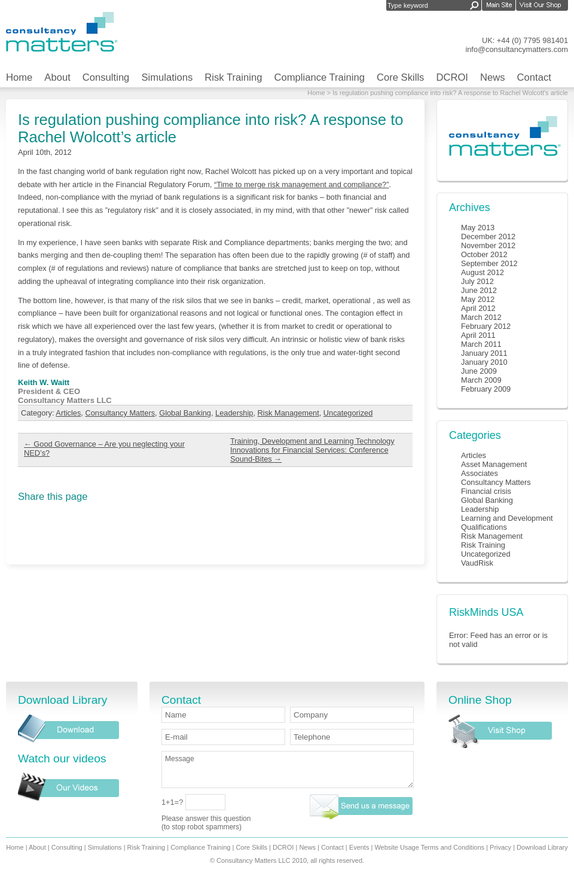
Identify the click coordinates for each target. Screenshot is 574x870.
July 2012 (477, 281)
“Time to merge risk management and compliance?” (301, 184)
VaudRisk (477, 562)
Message (287, 769)
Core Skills (400, 77)
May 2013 (477, 227)
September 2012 (489, 263)
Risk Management (288, 412)
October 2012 (484, 254)
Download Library (542, 847)
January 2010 (484, 362)
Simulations (167, 77)
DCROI (452, 77)
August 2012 (482, 272)
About (57, 77)
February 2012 (486, 326)
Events (359, 847)
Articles (68, 412)
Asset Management (494, 464)
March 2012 (481, 317)
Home (19, 77)
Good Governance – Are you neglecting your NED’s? (104, 448)
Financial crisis (486, 491)
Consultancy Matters (120, 412)
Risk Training (233, 77)
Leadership (234, 412)
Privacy (500, 847)
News (492, 77)
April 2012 (478, 308)
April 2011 (478, 335)
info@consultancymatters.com (516, 49)
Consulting (106, 77)
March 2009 (481, 380)
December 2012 (488, 236)
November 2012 (488, 245)
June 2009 (479, 371)
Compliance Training (319, 77)
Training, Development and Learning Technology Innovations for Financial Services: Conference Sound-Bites (312, 449)
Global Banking (185, 412)
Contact (534, 77)
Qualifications (484, 527)
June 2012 (479, 290)
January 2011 (484, 353)
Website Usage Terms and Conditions (429, 847)
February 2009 (486, 388)
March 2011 (481, 344)
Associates (479, 473)
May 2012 (477, 299)
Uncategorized (348, 412)
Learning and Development (507, 518)
